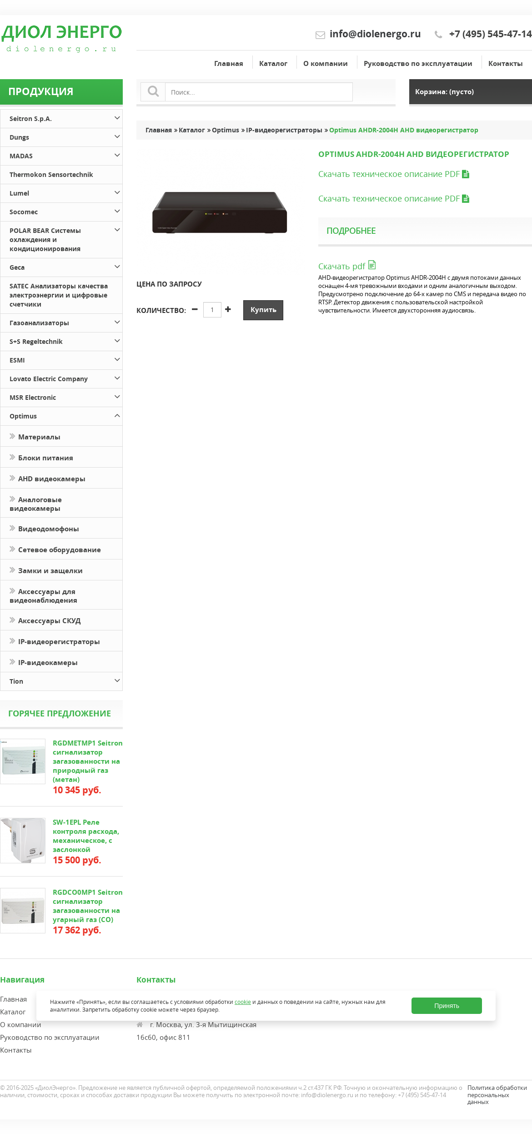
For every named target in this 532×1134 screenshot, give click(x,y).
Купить (263, 309)
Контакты (505, 63)
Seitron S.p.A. (66, 117)
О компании (325, 63)
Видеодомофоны (44, 528)
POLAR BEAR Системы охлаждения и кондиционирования (66, 238)
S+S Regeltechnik (66, 340)
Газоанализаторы (66, 321)
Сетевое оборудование (55, 548)
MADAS (66, 154)
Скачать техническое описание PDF (393, 173)
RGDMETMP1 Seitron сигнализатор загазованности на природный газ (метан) (88, 761)
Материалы (35, 436)
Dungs (66, 135)
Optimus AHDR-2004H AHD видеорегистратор (403, 130)
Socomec (66, 210)
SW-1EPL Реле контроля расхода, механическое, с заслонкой (86, 835)
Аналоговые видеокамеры (36, 503)
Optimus (66, 414)
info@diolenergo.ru (375, 33)
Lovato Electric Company (66, 377)
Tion (66, 679)
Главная (228, 63)
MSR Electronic (66, 396)
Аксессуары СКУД (45, 619)
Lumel (66, 191)
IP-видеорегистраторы (55, 640)
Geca (66, 266)
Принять (446, 1005)
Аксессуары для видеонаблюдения (43, 595)
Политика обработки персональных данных (497, 1095)
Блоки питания (41, 457)
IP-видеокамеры (45, 661)
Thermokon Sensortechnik (51, 174)
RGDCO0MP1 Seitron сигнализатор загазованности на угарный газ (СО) (88, 905)
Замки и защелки (46, 569)
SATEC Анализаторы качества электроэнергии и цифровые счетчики (59, 295)
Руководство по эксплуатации (418, 63)
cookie (243, 1001)
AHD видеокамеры (47, 478)
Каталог (273, 63)
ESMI (66, 358)
